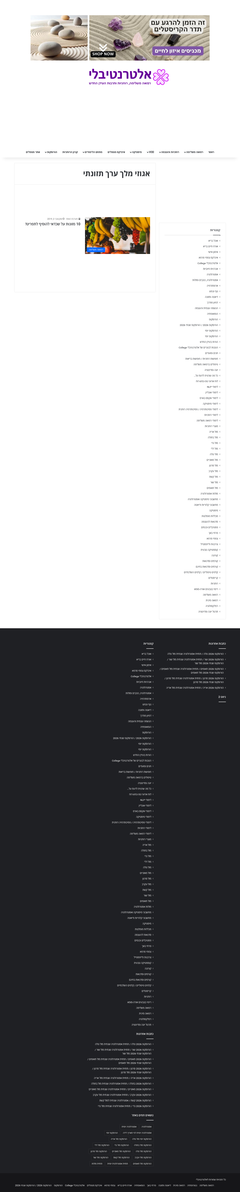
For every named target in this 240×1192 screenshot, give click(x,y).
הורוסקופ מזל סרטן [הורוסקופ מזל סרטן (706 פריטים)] (99, 1151)
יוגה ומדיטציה (211, 370)
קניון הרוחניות (70, 152)
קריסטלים (213, 577)
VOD (151, 152)
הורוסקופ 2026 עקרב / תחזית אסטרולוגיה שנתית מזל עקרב (122, 1094)
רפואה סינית (212, 600)
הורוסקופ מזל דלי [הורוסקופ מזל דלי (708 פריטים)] (102, 1145)
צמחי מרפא (212, 538)
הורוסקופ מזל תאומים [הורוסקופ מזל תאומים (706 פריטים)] (142, 1163)
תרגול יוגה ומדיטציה (208, 611)
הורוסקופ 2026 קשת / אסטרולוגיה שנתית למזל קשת (125, 1100)
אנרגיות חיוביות (210, 268)
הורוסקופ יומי (211, 330)
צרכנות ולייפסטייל (209, 544)
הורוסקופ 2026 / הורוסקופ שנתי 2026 (199, 325)
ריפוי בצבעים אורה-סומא (206, 589)
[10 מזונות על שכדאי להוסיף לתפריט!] (117, 235)
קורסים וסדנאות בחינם (207, 566)
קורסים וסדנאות (210, 561)
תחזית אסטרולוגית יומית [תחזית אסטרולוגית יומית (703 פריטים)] (117, 1163)
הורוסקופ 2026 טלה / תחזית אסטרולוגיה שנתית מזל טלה (195, 653)
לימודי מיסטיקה (210, 403)
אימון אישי (213, 252)
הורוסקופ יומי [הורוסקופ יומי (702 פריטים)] (112, 1133)
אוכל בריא (213, 240)
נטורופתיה (192, 1185)
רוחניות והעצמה (170, 152)
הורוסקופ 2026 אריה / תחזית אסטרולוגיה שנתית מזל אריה (195, 687)
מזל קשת (213, 476)
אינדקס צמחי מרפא (208, 257)
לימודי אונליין (211, 392)
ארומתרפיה (212, 285)
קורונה (214, 555)
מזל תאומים (212, 488)
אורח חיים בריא (210, 246)
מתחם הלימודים (93, 152)
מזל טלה (214, 454)
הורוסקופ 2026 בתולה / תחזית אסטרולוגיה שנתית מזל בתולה (121, 1083)
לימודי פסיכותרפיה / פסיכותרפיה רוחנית (198, 409)
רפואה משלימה (194, 152)
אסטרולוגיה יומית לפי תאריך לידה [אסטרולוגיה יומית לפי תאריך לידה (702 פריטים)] (137, 1133)
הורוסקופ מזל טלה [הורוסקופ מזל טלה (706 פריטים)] (143, 1151)
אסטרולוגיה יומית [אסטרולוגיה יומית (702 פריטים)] (129, 1126)
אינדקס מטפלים (116, 152)
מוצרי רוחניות (211, 426)
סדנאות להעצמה (209, 521)
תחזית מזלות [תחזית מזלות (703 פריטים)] (97, 1163)
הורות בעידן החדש (209, 341)
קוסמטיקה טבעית (209, 549)
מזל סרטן (213, 465)
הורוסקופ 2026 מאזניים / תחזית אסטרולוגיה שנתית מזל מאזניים (120, 1089)
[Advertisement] (192, 733)
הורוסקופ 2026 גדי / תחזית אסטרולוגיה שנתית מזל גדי (124, 1106)
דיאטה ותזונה (211, 296)
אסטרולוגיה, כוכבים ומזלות (205, 280)
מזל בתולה (213, 437)
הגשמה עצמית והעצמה (206, 308)
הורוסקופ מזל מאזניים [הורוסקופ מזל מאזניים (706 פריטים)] (121, 1151)
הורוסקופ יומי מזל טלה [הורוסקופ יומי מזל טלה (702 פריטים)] (142, 1139)
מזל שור (214, 482)
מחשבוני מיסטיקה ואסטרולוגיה (203, 499)
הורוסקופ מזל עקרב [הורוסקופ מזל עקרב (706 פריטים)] (143, 1157)
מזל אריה (213, 431)
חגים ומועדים (211, 353)
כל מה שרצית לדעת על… (206, 375)
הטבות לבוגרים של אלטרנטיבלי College (198, 347)
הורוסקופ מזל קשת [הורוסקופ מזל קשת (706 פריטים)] (121, 1157)
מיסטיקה (137, 152)
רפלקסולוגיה (212, 606)
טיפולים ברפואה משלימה (206, 364)
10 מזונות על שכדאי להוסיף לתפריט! (53, 224)
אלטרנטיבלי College (207, 263)
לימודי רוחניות (211, 414)
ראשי (211, 152)
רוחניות (214, 583)
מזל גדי (214, 443)
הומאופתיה (212, 313)
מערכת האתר (72, 219)
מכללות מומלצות (210, 516)
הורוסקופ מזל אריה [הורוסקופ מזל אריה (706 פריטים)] (119, 1139)
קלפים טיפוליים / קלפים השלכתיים (201, 572)
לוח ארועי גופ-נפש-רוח (207, 381)
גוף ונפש (213, 291)
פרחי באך (213, 532)
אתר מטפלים (33, 152)
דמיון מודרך (212, 302)
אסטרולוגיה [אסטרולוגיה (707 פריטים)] (147, 1126)
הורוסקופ (52, 152)
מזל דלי (214, 448)
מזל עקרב (213, 471)
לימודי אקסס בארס (209, 398)
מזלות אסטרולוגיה (209, 493)
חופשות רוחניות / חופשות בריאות (201, 358)
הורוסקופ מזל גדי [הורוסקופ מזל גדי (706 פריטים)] (121, 1145)
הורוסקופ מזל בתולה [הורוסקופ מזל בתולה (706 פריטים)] (143, 1145)
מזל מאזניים (212, 459)
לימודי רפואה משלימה (207, 420)
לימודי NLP (212, 386)
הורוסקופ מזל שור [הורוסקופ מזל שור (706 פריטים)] (100, 1157)
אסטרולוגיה (212, 274)
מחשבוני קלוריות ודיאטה (206, 504)
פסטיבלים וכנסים (209, 527)
